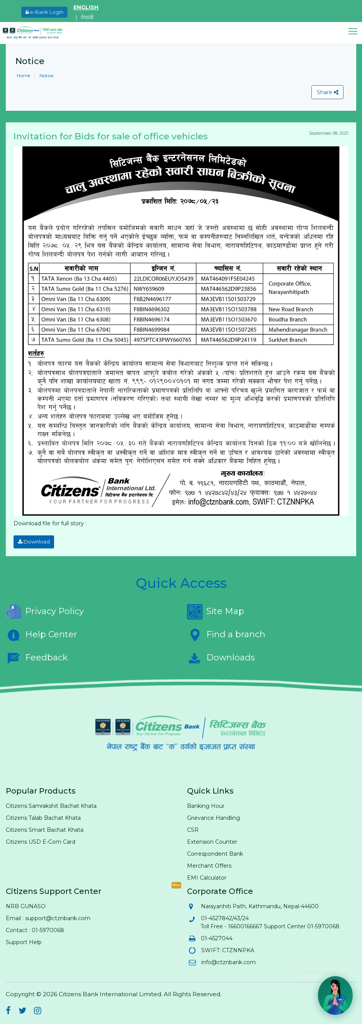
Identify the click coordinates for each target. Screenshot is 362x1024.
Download (32, 541)
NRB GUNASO (26, 904)
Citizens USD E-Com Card (40, 840)
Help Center (41, 633)
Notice (45, 75)
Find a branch (226, 633)
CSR (193, 828)
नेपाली (87, 17)
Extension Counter (212, 840)
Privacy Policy (45, 610)
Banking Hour (205, 804)
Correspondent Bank (215, 852)
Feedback (37, 656)
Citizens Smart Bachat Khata (44, 828)
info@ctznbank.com (228, 960)
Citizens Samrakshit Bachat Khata (51, 804)
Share (326, 92)
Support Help (24, 940)
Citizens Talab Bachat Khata (43, 816)
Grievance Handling (213, 816)
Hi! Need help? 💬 (324, 969)
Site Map (215, 610)
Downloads (221, 656)
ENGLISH (86, 7)
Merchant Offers (209, 864)
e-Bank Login (44, 12)
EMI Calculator (206, 876)
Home (23, 75)
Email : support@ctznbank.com (48, 916)
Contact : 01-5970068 (35, 928)
